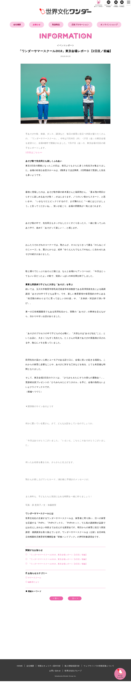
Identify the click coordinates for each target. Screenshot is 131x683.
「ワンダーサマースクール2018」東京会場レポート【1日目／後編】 (56, 559)
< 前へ (56, 598)
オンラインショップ (109, 25)
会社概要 (17, 25)
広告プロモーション (80, 25)
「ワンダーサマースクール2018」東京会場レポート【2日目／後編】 (56, 563)
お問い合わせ (55, 671)
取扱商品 (56, 25)
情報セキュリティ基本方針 (49, 666)
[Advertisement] (45, 637)
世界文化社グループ (73, 671)
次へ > (75, 598)
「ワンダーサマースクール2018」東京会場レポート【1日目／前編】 (56, 554)
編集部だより (33, 582)
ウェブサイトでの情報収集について (99, 666)
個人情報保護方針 (72, 666)
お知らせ (36, 25)
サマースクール (34, 578)
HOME (20, 666)
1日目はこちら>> (33, 152)
